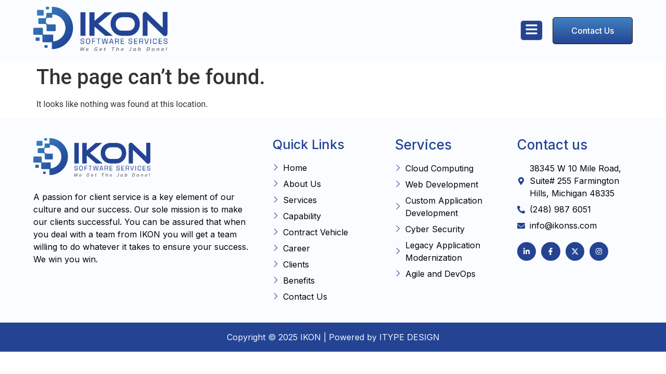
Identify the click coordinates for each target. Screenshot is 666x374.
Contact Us (592, 30)
